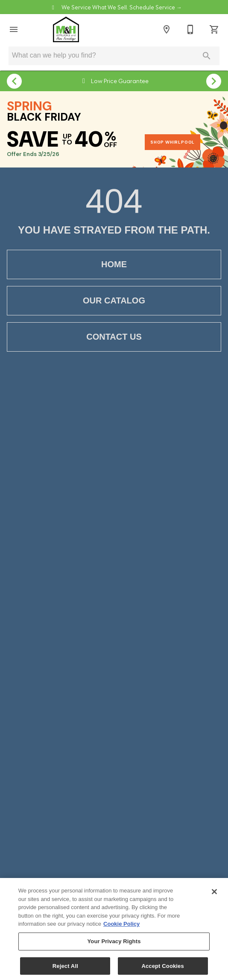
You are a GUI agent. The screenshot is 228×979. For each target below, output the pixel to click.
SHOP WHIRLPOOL (172, 142)
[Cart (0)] (214, 29)
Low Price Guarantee (119, 80)
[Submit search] (206, 56)
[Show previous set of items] (14, 81)
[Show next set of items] (214, 81)
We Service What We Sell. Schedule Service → (121, 7)
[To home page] (66, 29)
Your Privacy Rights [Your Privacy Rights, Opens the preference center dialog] (113, 944)
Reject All (65, 969)
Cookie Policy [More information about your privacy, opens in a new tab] (121, 927)
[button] (13, 29)
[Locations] (166, 29)
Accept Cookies (162, 969)
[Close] (214, 895)
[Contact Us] (190, 29)
